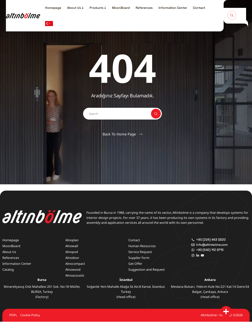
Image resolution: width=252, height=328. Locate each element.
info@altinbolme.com (212, 245)
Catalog (8, 269)
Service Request (140, 252)
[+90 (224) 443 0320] (193, 239)
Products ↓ (98, 8)
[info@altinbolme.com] (193, 244)
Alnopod (71, 252)
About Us (9, 252)
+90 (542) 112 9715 (210, 250)
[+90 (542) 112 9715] (193, 249)
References (144, 8)
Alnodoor (72, 258)
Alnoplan (72, 240)
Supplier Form (138, 258)
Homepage (53, 8)
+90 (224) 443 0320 (211, 240)
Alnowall (71, 246)
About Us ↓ (75, 8)
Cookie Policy (30, 315)
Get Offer (135, 264)
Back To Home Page (119, 134)
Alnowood (73, 269)
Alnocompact (75, 264)
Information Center (172, 8)
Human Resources (142, 246)
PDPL (13, 315)
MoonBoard (121, 8)
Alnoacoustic (74, 275)
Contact (199, 8)
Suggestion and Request (146, 269)
